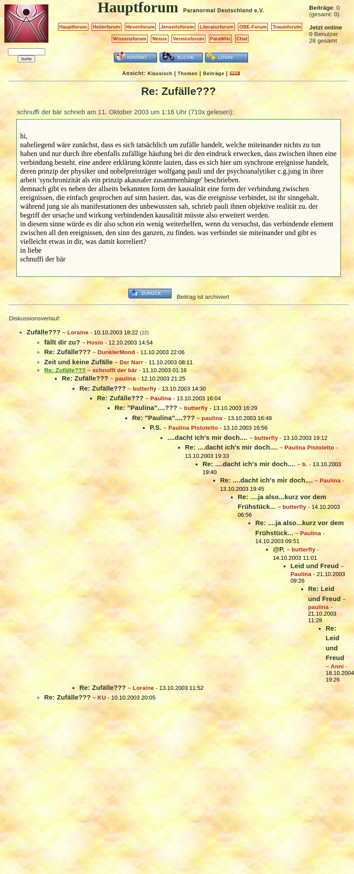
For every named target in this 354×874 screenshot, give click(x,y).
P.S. (155, 427)
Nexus (159, 38)
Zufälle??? (43, 332)
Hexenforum (140, 26)
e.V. (259, 10)
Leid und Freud (314, 565)
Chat (242, 38)
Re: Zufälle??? (67, 351)
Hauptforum (73, 26)
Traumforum (287, 26)
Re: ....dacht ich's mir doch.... (231, 447)
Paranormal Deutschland (218, 10)
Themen (187, 73)
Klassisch (160, 73)
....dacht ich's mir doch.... (207, 437)
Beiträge (213, 73)
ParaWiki (220, 38)
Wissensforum (129, 38)
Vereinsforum (188, 38)
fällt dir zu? (62, 342)
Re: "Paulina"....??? (145, 407)
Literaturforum (216, 26)
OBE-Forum (252, 26)
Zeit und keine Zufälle (78, 362)
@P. (279, 549)
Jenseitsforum (177, 26)
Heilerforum (106, 26)
